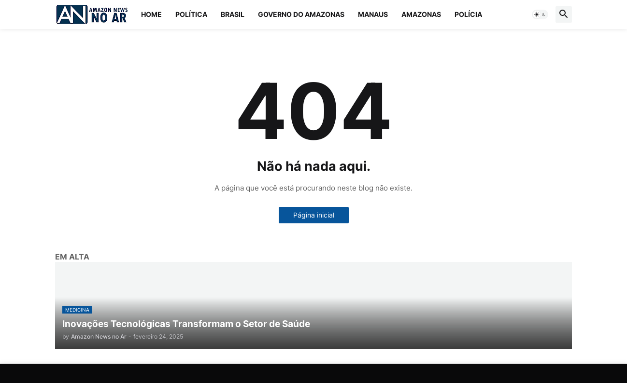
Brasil (232, 14)
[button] (540, 14)
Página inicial (313, 215)
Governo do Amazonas (301, 14)
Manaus (373, 14)
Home (151, 14)
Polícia (468, 14)
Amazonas (421, 14)
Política (191, 14)
